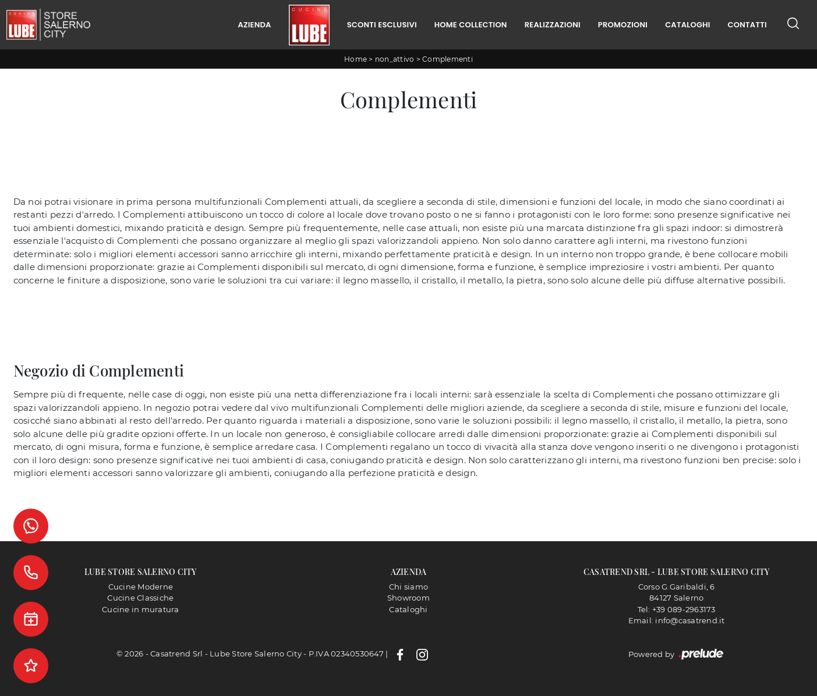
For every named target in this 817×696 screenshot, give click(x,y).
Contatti (747, 24)
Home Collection (470, 24)
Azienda (254, 24)
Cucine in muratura (140, 609)
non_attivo (395, 59)
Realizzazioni (553, 24)
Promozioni (623, 24)
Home (355, 59)
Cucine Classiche (140, 597)
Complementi (447, 59)
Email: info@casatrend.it (676, 620)
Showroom (408, 597)
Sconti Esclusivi (382, 24)
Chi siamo (408, 586)
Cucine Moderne (141, 586)
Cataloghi (687, 24)
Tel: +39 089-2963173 (677, 609)
